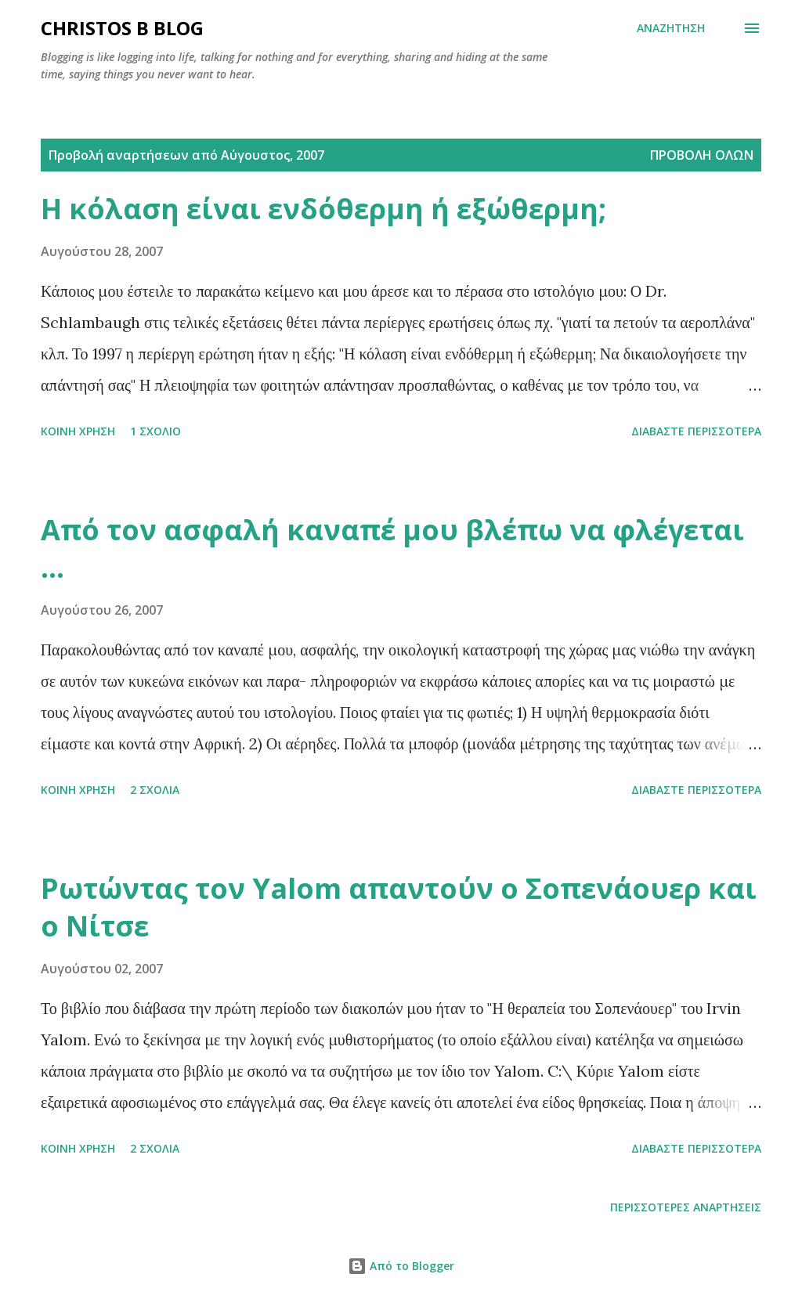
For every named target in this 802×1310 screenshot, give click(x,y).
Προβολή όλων (701, 155)
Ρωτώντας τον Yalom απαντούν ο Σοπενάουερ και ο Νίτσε (399, 907)
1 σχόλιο (155, 431)
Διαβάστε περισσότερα (696, 431)
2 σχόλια (154, 789)
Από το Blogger (401, 1265)
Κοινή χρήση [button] (78, 431)
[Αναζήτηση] (671, 28)
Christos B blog (122, 28)
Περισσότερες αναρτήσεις (685, 1207)
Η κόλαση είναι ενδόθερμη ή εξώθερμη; (323, 208)
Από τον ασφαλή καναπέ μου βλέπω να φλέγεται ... (392, 548)
